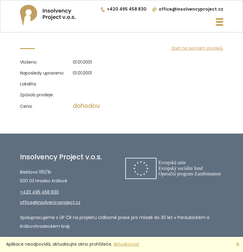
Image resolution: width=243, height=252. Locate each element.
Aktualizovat (126, 244)
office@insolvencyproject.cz (191, 9)
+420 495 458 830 (127, 9)
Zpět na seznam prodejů (197, 48)
